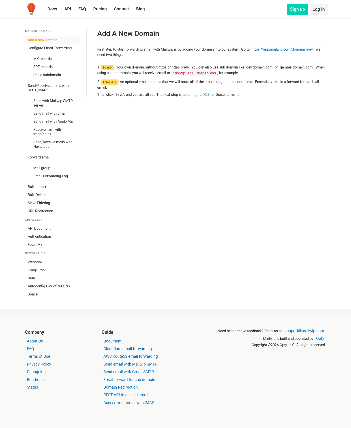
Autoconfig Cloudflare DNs (49, 286)
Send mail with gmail (49, 113)
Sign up (297, 9)
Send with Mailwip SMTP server (53, 103)
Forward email (39, 157)
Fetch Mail (36, 244)
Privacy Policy (39, 364)
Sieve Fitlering (39, 203)
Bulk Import (37, 187)
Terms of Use (38, 356)
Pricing (100, 8)
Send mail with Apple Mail (53, 121)
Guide (107, 332)
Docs (52, 8)
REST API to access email (125, 395)
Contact (121, 8)
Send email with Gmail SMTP (128, 372)
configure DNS (197, 94)
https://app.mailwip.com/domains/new (282, 49)
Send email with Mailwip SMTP (130, 364)
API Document (39, 228)
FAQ (82, 8)
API (67, 8)
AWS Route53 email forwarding (130, 356)
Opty (320, 338)
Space (33, 294)
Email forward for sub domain (129, 379)
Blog (140, 8)
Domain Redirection (120, 387)
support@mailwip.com (304, 331)
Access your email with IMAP (128, 402)
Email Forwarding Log (50, 176)
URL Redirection (40, 211)
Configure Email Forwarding (50, 48)
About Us (35, 341)
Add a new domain (42, 40)
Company (34, 332)
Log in (318, 9)
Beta (31, 278)
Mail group (41, 168)
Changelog (36, 372)
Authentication (39, 236)
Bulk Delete (37, 195)
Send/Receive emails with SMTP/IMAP (48, 87)
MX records (42, 59)
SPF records (43, 67)
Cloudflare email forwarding (127, 349)
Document (112, 341)
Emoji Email (37, 270)
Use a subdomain (47, 75)
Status (32, 387)
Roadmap (35, 379)
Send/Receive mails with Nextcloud (52, 144)
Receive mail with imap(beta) (47, 131)
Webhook (35, 262)
